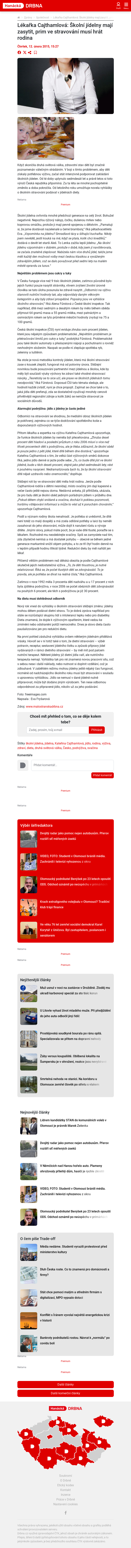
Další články (65, 1384)
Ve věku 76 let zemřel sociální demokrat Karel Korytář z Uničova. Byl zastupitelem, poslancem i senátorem (73, 930)
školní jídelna (34, 743)
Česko (67, 748)
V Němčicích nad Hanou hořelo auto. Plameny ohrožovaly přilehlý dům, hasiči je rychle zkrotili (72, 1168)
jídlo (88, 743)
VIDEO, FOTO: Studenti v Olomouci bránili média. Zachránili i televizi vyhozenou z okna (72, 858)
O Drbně (65, 1480)
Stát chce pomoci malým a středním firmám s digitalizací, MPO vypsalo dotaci (71, 1294)
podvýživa (79, 748)
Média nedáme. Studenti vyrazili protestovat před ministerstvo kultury (73, 1249)
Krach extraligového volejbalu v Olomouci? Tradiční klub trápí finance (74, 904)
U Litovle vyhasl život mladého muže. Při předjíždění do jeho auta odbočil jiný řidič (75, 1013)
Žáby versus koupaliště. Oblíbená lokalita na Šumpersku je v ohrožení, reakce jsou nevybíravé (73, 1058)
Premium (65, 204)
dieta (30, 748)
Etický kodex (65, 1485)
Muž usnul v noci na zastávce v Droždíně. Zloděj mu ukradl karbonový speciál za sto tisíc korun (75, 990)
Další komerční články (65, 1393)
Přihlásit (96, 730)
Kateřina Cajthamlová (69, 743)
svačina (92, 748)
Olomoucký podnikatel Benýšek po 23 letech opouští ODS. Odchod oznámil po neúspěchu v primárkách (75, 881)
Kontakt (65, 1490)
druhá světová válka (48, 748)
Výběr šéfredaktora (36, 825)
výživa (106, 743)
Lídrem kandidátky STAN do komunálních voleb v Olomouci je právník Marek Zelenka (73, 1123)
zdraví (21, 748)
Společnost (42, 17)
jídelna (49, 743)
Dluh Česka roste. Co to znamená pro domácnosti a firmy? (74, 1272)
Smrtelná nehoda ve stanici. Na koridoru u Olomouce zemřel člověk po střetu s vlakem (69, 1081)
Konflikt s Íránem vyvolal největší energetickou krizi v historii (75, 1317)
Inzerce (65, 1495)
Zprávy (28, 17)
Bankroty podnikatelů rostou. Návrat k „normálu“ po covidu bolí (75, 1340)
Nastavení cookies (65, 1504)
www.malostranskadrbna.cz (44, 706)
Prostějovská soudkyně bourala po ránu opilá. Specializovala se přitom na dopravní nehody (71, 1036)
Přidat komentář (102, 775)
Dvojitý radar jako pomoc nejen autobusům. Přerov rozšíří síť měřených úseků (74, 836)
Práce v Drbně (65, 1499)
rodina (96, 743)
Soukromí (65, 1476)
